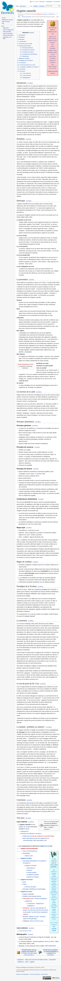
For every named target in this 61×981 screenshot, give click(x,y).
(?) (53, 859)
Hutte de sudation (52, 38)
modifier (30, 83)
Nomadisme (33, 851)
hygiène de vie (23, 826)
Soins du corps (52, 56)
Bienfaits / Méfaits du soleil (31, 916)
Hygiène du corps (52, 50)
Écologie (54, 889)
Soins (31, 921)
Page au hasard (6, 21)
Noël (54, 869)
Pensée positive (31, 872)
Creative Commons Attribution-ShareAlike (44, 969)
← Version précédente (25, 16)
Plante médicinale (52, 66)
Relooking (26, 908)
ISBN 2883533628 (50, 946)
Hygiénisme (28, 901)
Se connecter (56, 1)
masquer (31, 32)
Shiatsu (52, 46)
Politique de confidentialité (22, 974)
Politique (54, 909)
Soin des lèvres (32, 910)
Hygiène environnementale (29, 848)
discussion (44, 14)
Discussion (42, 1)
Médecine (21, 962)
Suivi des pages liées (8, 29)
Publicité (54, 910)
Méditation (33, 889)
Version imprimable (8, 33)
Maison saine (29, 856)
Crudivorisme (31, 903)
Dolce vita (26, 851)
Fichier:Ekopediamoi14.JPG (25, 364)
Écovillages (54, 891)
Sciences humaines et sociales (54, 914)
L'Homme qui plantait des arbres (54, 899)
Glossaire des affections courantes (31, 833)
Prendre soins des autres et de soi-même (29, 954)
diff (19, 16)
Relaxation (52, 42)
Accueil (3, 18)
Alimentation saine (28, 898)
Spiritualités (52, 959)
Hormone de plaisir (30, 887)
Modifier (36, 6)
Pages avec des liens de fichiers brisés (36, 959)
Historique (41, 6)
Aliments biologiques (41, 898)
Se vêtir (34, 912)
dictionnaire (53, 821)
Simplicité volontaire (33, 874)
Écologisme (26, 863)
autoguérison (24, 831)
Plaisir (25, 884)
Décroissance (54, 878)
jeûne (39, 896)
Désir (24, 882)
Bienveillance (31, 868)
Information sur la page (7, 38)
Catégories (20, 959)
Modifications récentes (7, 19)
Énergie (54, 902)
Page (17, 6)
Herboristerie (30, 838)
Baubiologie (26, 853)
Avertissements (44, 974)
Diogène (27, 865)
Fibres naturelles (42, 912)
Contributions (49, 1)
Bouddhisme (34, 861)
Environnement (53, 892)
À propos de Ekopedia (34, 974)
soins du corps (39, 921)
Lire (31, 6)
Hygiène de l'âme (26, 858)
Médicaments (27, 836)
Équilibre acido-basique (30, 896)
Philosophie (26, 861)
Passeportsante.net (24, 931)
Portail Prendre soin (28, 950)
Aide (3, 23)
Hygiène (32, 962)
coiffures (25, 914)
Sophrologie (52, 48)
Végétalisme (30, 905)
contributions (51, 14)
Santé (52, 64)
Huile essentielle (52, 68)
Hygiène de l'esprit (52, 40)
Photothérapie (33, 918)
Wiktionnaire (47, 821)
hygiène (25, 894)
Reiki (52, 44)
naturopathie (40, 840)
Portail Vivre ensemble (50, 950)
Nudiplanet (38, 14)
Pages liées (6, 28)
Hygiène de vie (52, 36)
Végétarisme (39, 903)
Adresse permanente (8, 35)
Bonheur (29, 870)
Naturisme (54, 907)
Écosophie (42, 861)
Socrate (34, 865)
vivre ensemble (51, 954)
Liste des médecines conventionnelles (43, 836)
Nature (37, 877)
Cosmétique (52, 58)
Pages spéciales (7, 31)
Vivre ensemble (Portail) (54, 928)
